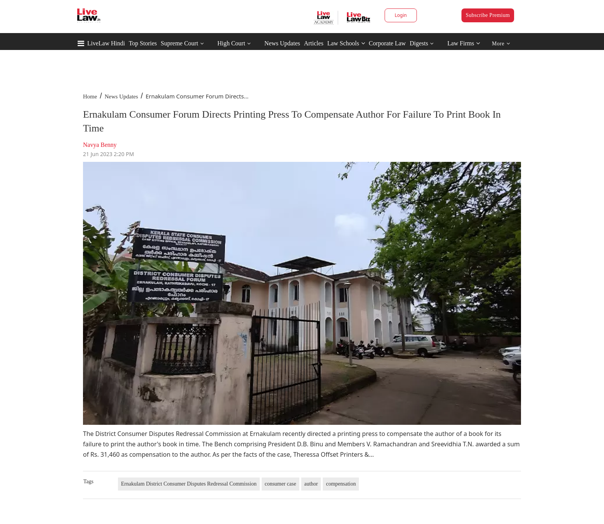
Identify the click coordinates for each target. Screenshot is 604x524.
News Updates (282, 43)
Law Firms (463, 43)
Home (90, 96)
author (311, 484)
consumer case (280, 484)
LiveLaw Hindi (106, 43)
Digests (419, 43)
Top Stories (143, 43)
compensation (341, 484)
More (501, 44)
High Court (231, 43)
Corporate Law (387, 43)
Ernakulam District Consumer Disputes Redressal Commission (189, 484)
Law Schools (346, 43)
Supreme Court (179, 43)
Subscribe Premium (488, 15)
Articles (314, 43)
